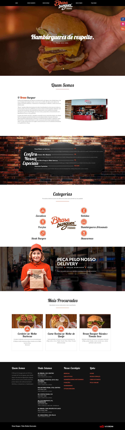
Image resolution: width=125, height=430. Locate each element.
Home (16, 3)
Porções (67, 382)
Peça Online (93, 3)
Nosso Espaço (46, 3)
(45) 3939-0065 (42, 383)
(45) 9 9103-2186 (42, 410)
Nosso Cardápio (31, 3)
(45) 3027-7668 (42, 396)
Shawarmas (68, 385)
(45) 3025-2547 (42, 375)
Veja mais (62, 50)
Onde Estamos (79, 3)
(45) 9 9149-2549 (42, 403)
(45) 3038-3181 (42, 389)
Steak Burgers (69, 388)
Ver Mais (68, 279)
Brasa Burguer (16, 426)
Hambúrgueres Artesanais (74, 379)
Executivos (68, 376)
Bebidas (67, 373)
